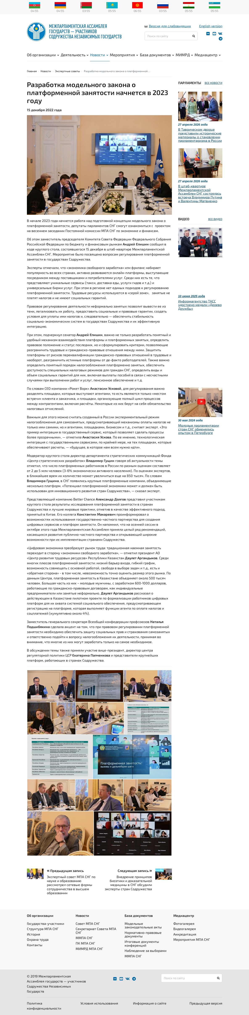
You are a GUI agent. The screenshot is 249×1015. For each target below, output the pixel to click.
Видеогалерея (184, 929)
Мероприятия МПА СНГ (191, 939)
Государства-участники (45, 923)
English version (210, 26)
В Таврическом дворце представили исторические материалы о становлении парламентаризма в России (200, 134)
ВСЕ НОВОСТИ (213, 83)
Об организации (43, 54)
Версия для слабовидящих (170, 26)
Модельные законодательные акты (143, 925)
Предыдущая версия (206, 1003)
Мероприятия (124, 54)
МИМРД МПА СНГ (89, 949)
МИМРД (184, 54)
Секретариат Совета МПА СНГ (96, 930)
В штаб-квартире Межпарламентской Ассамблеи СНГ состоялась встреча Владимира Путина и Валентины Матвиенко (200, 193)
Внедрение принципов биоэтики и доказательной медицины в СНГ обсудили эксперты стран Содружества (128, 883)
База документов (157, 54)
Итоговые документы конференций (142, 943)
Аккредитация (184, 934)
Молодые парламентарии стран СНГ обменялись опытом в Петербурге (198, 429)
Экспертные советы (67, 71)
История (33, 934)
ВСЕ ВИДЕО (215, 219)
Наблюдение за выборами (145, 950)
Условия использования (99, 1003)
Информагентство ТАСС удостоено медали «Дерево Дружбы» (200, 304)
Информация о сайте (149, 1003)
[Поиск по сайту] (171, 36)
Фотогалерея (183, 923)
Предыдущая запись (65, 871)
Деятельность (74, 54)
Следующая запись (135, 871)
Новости (99, 54)
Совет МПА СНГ (88, 923)
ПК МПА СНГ (85, 943)
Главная (32, 71)
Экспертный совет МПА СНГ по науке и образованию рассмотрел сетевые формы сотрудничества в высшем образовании (71, 885)
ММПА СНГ (84, 938)
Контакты (34, 945)
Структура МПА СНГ (42, 929)
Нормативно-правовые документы (143, 934)
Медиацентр (208, 54)
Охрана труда (38, 939)
